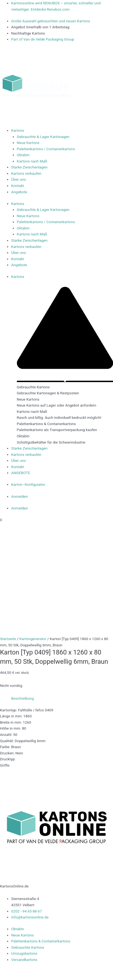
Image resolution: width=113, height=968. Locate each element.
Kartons (17, 130)
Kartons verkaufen (26, 173)
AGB (102, 952)
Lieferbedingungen (38, 952)
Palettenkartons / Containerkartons (46, 149)
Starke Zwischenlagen (29, 167)
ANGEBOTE (21, 473)
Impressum (10, 952)
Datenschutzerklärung (77, 952)
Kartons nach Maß (32, 161)
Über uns (18, 179)
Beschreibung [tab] (22, 597)
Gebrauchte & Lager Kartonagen (43, 136)
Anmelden (19, 496)
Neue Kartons (28, 142)
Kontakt (17, 185)
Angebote (19, 192)
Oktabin (23, 155)
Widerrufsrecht (12, 958)
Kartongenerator (32, 538)
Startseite (8, 538)
